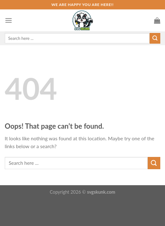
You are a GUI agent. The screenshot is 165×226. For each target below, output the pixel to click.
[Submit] (154, 163)
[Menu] (8, 20)
